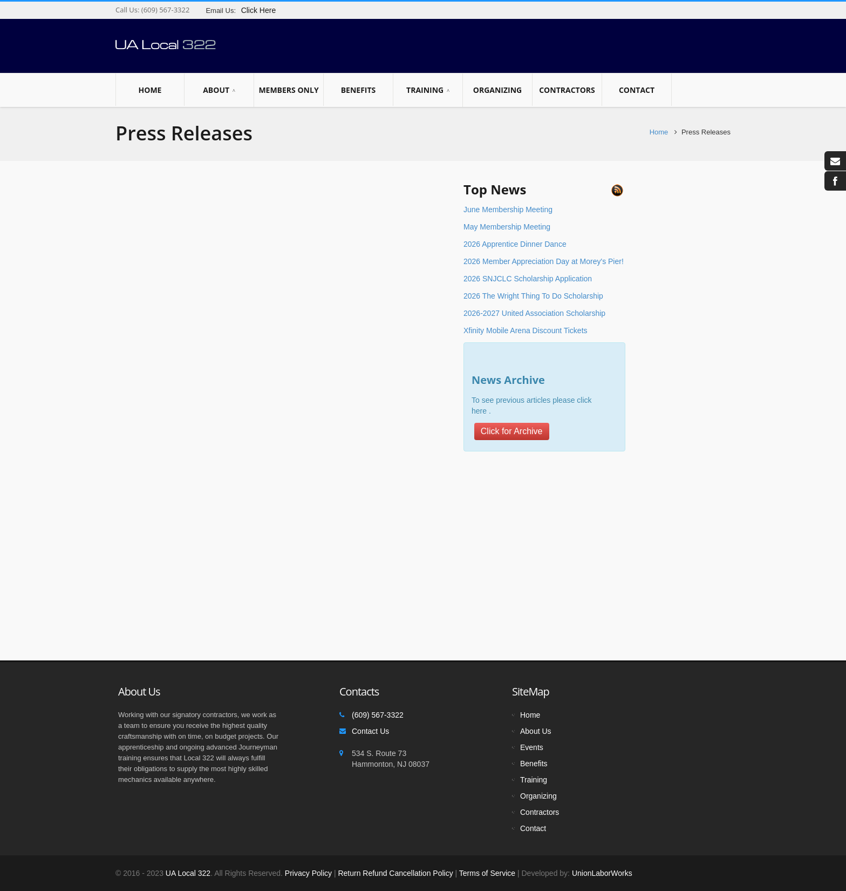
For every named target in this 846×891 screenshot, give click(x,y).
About (219, 90)
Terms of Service (487, 873)
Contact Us (370, 731)
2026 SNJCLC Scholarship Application (527, 278)
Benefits (358, 89)
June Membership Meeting (507, 209)
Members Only (288, 89)
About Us (535, 731)
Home (150, 89)
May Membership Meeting (506, 226)
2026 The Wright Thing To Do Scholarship (533, 296)
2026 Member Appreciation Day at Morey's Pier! (543, 261)
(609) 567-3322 (164, 10)
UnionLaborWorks (601, 873)
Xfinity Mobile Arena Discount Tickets (525, 330)
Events (531, 747)
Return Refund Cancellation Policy (395, 873)
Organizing (497, 89)
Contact (636, 89)
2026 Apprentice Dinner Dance (515, 244)
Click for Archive (512, 431)
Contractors (567, 89)
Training (427, 90)
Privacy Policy (308, 873)
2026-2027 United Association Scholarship (534, 313)
